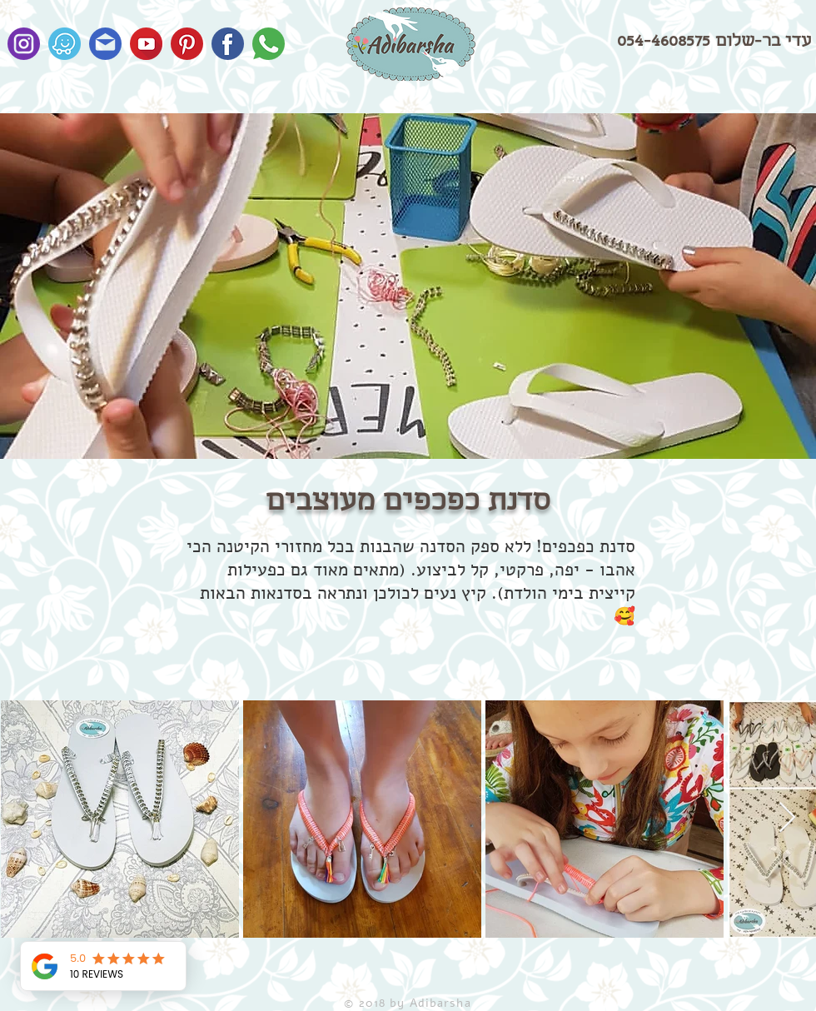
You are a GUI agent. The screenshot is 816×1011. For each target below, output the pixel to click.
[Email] (105, 43)
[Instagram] (23, 43)
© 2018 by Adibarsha (407, 1003)
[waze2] (64, 43)
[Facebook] (227, 43)
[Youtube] (146, 43)
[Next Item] (787, 818)
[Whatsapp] (268, 43)
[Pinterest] (187, 43)
